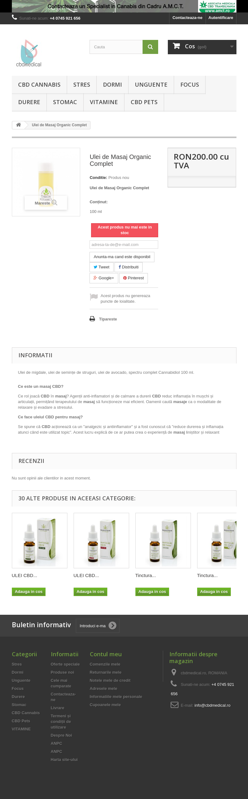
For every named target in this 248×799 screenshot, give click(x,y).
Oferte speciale (65, 664)
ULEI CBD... (24, 575)
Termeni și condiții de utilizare (61, 721)
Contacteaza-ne (187, 17)
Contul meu (106, 654)
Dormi (112, 84)
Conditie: (98, 177)
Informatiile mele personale (116, 696)
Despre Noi (61, 735)
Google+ (104, 278)
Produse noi (62, 672)
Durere (29, 102)
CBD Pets (144, 102)
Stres (81, 84)
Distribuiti (129, 267)
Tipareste (108, 319)
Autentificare (220, 17)
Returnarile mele (106, 672)
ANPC (56, 743)
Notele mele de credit (110, 680)
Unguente (151, 84)
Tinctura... (145, 575)
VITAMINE (104, 102)
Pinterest (133, 278)
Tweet (101, 267)
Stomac (65, 102)
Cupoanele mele (105, 704)
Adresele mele (103, 688)
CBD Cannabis (39, 84)
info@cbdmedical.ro (213, 705)
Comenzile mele (105, 664)
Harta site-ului (64, 759)
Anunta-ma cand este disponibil (122, 256)
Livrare (57, 707)
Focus (189, 84)
